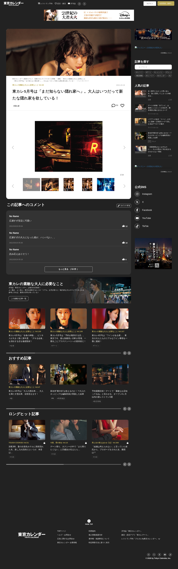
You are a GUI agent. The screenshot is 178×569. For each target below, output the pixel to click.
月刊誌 (72, 3)
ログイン (150, 3)
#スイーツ (139, 72)
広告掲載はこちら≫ (166, 52)
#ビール (171, 75)
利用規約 (92, 531)
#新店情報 (139, 75)
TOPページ (61, 531)
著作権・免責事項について (99, 539)
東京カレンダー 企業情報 (67, 542)
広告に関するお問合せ (66, 539)
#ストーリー (150, 75)
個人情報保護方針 (95, 535)
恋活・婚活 (60, 3)
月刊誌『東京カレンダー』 (131, 531)
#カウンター (161, 75)
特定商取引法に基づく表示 (99, 542)
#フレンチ (169, 72)
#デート (148, 72)
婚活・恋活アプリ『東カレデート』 (135, 535)
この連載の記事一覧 (18, 299)
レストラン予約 (45, 3)
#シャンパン (158, 72)
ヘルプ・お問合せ (64, 535)
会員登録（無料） (165, 3)
